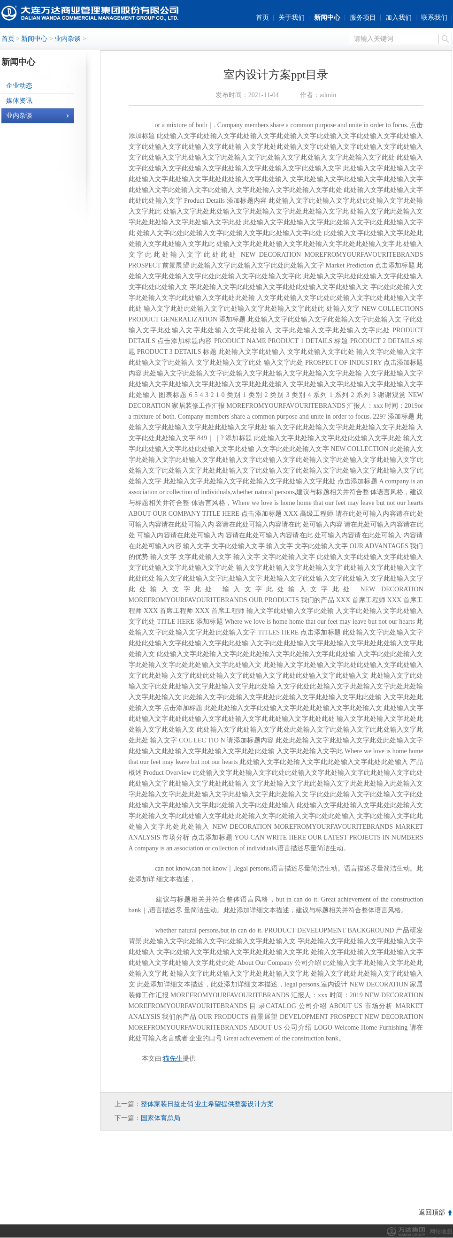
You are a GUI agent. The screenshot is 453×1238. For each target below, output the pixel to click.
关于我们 (291, 17)
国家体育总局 (160, 1118)
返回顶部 (432, 1212)
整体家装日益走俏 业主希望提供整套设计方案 (207, 1104)
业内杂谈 (67, 38)
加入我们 (398, 17)
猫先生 (173, 1058)
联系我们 (434, 17)
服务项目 (363, 17)
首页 (262, 17)
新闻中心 (327, 17)
